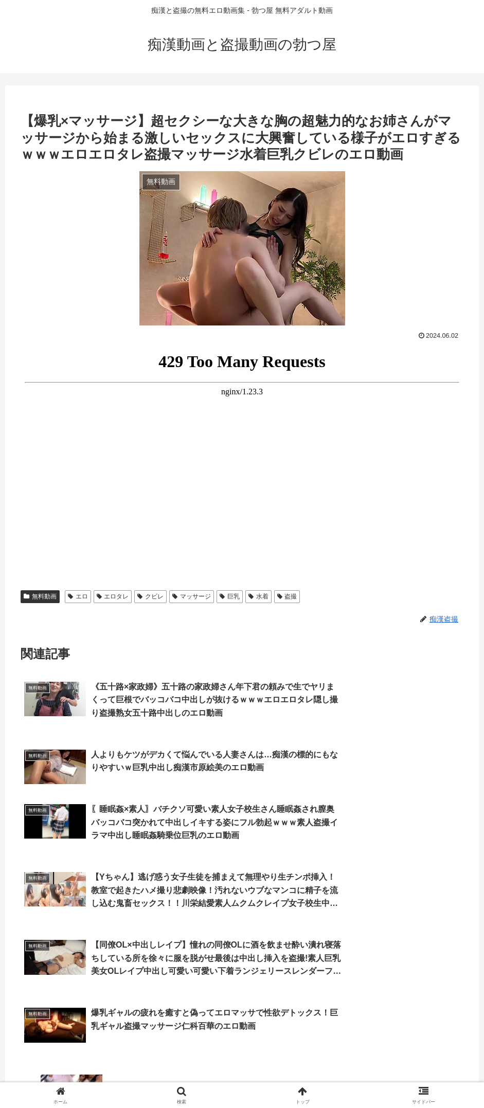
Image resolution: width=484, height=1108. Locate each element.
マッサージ (191, 596)
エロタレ (113, 596)
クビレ (150, 596)
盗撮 (287, 596)
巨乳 (230, 596)
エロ (78, 596)
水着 (258, 596)
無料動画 (40, 596)
